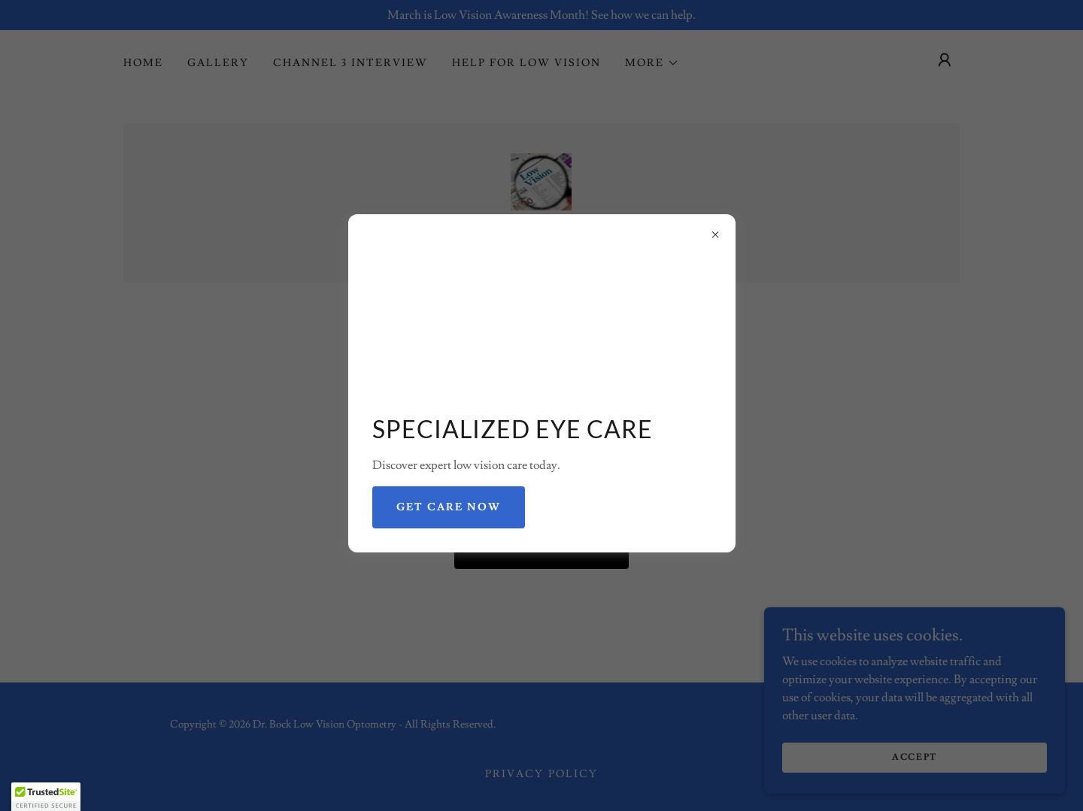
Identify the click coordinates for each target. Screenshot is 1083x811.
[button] (45, 796)
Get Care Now (448, 507)
